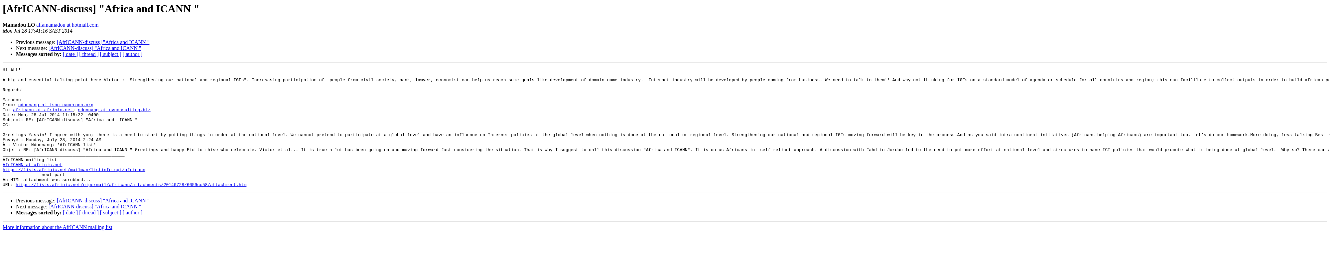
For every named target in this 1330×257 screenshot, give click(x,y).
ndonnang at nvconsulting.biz (114, 119)
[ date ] (70, 54)
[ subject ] (110, 54)
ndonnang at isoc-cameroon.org (55, 113)
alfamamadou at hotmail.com (67, 25)
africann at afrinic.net (42, 119)
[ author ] (133, 54)
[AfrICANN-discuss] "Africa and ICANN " (103, 42)
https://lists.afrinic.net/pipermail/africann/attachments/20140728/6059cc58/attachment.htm (131, 208)
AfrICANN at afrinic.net (32, 184)
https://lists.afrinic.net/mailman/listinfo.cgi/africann (74, 190)
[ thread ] (89, 54)
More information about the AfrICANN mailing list (57, 251)
